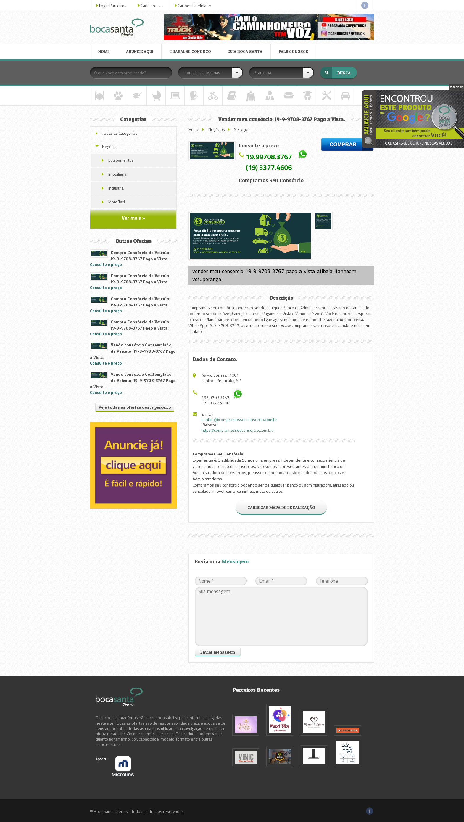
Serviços (241, 129)
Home (193, 129)
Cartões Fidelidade (194, 5)
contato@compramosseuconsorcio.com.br (239, 419)
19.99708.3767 (269, 156)
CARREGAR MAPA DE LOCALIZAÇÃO (281, 507)
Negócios (216, 129)
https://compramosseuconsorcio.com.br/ (238, 430)
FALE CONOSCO (294, 51)
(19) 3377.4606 (269, 167)
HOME (104, 51)
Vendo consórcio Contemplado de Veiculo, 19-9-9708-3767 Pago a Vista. (133, 351)
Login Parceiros (112, 5)
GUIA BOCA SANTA (244, 51)
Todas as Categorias (119, 133)
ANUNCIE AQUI (139, 51)
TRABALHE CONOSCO (190, 51)
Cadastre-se (152, 5)
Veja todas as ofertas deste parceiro (135, 407)
